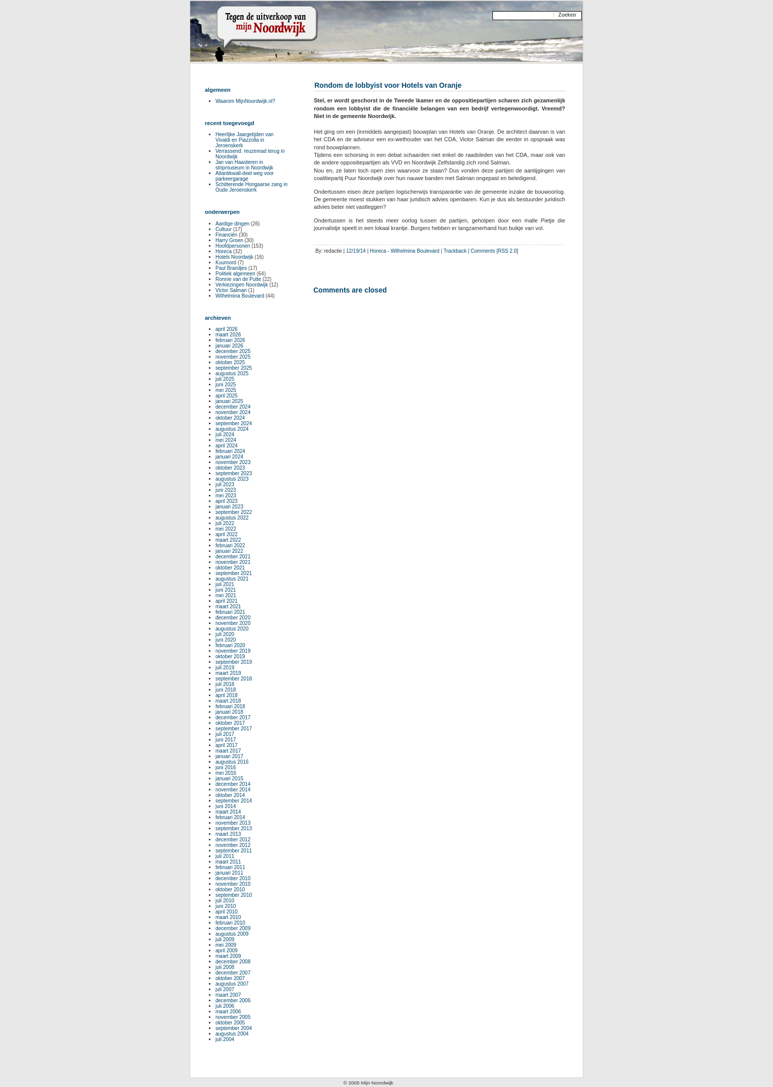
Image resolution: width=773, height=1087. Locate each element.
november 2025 (233, 357)
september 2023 (233, 473)
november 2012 (233, 845)
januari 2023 (229, 506)
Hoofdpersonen (232, 246)
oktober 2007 (230, 978)
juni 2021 (225, 590)
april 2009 (226, 950)
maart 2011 (228, 862)
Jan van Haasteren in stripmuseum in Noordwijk (244, 164)
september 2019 (233, 662)
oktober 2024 (230, 418)
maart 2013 (228, 834)
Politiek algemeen (235, 273)
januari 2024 (229, 457)
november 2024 (233, 412)
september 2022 (233, 512)
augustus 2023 (232, 479)
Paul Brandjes (231, 268)
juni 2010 (225, 906)
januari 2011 (229, 873)
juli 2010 (224, 900)
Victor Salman (231, 290)
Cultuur (223, 229)
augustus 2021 (232, 579)
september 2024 (233, 423)
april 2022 (226, 534)
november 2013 (233, 823)
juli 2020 (224, 634)
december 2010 (233, 878)
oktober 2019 (230, 656)
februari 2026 (230, 340)
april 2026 (226, 329)
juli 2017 (224, 734)
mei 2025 (225, 390)
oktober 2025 (230, 362)
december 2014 (233, 784)
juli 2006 (224, 1006)
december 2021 (233, 556)
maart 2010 (228, 917)
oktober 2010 (230, 889)
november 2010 (233, 884)
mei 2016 (225, 773)
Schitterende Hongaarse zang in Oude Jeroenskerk (251, 187)
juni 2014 (225, 806)
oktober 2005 (230, 1022)
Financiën (226, 235)
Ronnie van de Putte (238, 279)
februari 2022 (230, 545)
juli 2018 (224, 684)
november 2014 (233, 789)
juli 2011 (224, 856)
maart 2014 (228, 812)
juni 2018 (225, 690)
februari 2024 (230, 451)
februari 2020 (230, 645)
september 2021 (233, 573)
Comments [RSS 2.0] (494, 251)
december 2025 (233, 351)
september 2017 (233, 728)
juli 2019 (224, 667)
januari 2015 (229, 778)
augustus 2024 (232, 429)
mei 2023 (225, 495)
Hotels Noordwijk (234, 257)
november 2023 (233, 462)
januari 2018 (229, 712)
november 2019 (233, 651)
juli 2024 (224, 434)
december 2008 (233, 961)
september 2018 (233, 678)
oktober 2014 (230, 795)
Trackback (455, 251)
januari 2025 (229, 401)
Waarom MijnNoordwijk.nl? (245, 101)
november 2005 (233, 1017)
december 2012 (233, 839)
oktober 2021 (230, 567)
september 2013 (233, 828)
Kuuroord (225, 262)
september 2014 (233, 801)
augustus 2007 (232, 984)
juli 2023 (224, 484)
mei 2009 (225, 945)
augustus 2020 (232, 629)
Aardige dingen (232, 223)
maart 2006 (228, 1011)
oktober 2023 (230, 468)
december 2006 (233, 1000)
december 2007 (233, 973)
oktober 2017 (230, 723)
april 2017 (226, 745)
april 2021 (226, 601)
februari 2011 (230, 867)
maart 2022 (228, 540)
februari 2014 (230, 817)
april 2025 (226, 395)
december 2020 (233, 617)
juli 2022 (224, 523)
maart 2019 (228, 673)
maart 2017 (228, 751)
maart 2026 (228, 334)
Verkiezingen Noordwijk (241, 285)
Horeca (378, 251)
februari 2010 (230, 923)
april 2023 (226, 501)
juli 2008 (224, 967)
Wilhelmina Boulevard (415, 251)
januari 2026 (229, 346)
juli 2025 (224, 379)
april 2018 (226, 695)
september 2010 (233, 895)
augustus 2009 (232, 934)
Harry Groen (229, 240)
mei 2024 (225, 440)
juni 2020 (225, 640)
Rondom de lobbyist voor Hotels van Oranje (388, 85)
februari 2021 (230, 612)
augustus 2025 (232, 373)
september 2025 (233, 368)
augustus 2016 (232, 762)
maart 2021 (228, 606)
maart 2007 (228, 995)
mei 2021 (225, 595)
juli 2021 (224, 584)
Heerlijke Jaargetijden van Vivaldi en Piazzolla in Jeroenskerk (244, 140)
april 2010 (226, 911)
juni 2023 (225, 490)
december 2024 (233, 407)
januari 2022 (229, 551)
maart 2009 (228, 956)
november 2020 (233, 623)
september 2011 (233, 850)
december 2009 (233, 928)
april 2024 (226, 445)
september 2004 (233, 1028)
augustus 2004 (232, 1034)
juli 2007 (224, 989)
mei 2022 (225, 529)
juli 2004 (224, 1039)
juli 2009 (224, 939)
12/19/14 (356, 251)
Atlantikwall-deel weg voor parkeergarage (244, 176)
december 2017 (233, 717)
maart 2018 (228, 701)
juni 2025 (225, 384)
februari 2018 (230, 706)
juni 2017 (225, 739)
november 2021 (233, 562)
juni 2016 (225, 767)
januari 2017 (229, 756)
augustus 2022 (232, 518)
